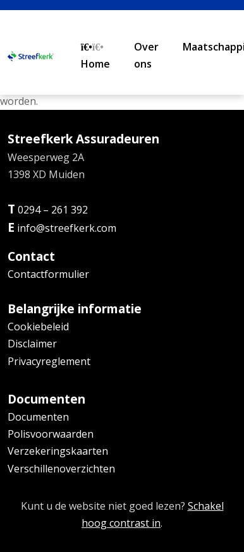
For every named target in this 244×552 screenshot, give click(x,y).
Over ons (146, 55)
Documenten (38, 417)
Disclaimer (32, 344)
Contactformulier (48, 274)
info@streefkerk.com (66, 228)
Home (95, 56)
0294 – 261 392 (53, 210)
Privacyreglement (49, 361)
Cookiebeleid (38, 326)
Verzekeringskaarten (58, 451)
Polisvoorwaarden (51, 434)
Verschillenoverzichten (61, 469)
